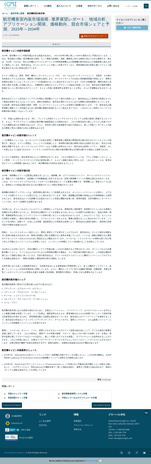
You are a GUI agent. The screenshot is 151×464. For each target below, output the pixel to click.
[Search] (146, 6)
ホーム (5, 13)
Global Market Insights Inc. (14, 452)
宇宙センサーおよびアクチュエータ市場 (79, 397)
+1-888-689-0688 (122, 429)
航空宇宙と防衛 (17, 13)
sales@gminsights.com (122, 438)
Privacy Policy (91, 461)
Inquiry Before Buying (101, 405)
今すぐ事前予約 (132, 27)
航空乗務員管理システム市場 (74, 393)
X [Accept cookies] (100, 460)
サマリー (56, 44)
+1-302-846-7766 (119, 432)
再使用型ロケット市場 (17, 397)
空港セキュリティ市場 (17, 393)
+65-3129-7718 (119, 435)
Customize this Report (12, 405)
